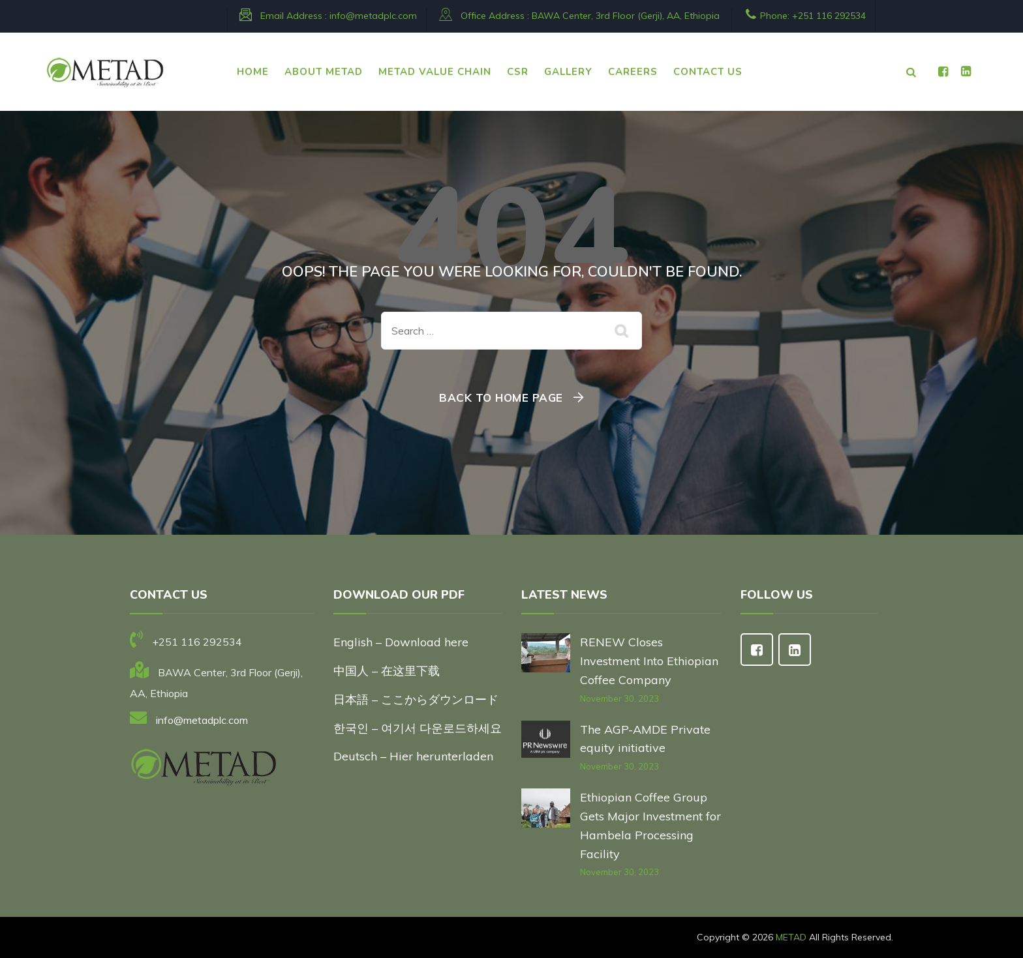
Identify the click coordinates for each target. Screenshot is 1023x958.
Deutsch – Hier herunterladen (413, 756)
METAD (791, 937)
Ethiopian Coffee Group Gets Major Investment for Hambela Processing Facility (650, 825)
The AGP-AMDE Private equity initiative (645, 739)
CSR (517, 71)
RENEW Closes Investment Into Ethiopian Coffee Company (649, 661)
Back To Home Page (501, 397)
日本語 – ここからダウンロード (415, 699)
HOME (253, 71)
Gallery (568, 71)
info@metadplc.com (373, 16)
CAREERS (633, 71)
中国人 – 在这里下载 (386, 670)
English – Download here (402, 642)
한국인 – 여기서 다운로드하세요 (417, 728)
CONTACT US (707, 71)
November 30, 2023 (619, 698)
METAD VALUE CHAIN (434, 71)
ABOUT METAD (323, 71)
